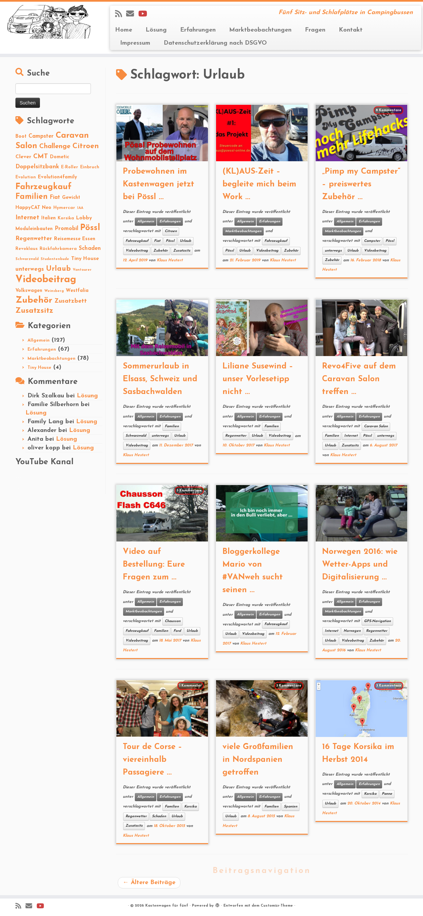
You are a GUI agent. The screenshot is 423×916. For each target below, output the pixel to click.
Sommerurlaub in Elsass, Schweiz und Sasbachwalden (160, 379)
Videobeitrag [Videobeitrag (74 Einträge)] (45, 280)
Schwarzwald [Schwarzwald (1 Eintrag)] (27, 259)
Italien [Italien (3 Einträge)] (48, 218)
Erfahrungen (198, 30)
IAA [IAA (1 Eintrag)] (80, 208)
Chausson (172, 621)
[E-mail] (132, 14)
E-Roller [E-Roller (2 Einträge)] (69, 167)
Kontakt (351, 30)
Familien (172, 426)
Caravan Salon (376, 426)
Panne (387, 794)
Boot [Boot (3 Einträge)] (21, 136)
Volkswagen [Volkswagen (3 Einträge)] (28, 290)
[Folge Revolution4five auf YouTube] (144, 14)
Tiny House (39, 367)
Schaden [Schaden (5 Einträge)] (90, 248)
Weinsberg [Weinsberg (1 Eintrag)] (54, 291)
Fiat (157, 241)
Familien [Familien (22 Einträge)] (31, 197)
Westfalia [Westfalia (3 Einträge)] (77, 290)
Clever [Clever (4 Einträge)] (23, 157)
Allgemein (39, 340)
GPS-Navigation (377, 621)
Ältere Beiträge (149, 882)
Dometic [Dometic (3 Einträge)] (59, 157)
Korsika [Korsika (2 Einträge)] (66, 218)
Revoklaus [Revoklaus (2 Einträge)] (26, 249)
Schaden (159, 816)
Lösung (156, 30)
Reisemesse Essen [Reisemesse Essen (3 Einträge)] (74, 239)
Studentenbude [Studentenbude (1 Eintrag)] (55, 259)
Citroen (171, 231)
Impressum (135, 43)
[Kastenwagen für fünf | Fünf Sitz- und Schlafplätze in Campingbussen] (49, 22)
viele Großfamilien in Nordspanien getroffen (257, 760)
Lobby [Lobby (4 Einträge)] (84, 218)
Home (123, 30)
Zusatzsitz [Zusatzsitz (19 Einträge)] (34, 311)
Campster (372, 241)
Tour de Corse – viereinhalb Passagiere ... (152, 760)
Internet (351, 436)
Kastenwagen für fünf (166, 906)
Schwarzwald (135, 436)
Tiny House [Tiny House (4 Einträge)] (85, 258)
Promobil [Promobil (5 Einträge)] (66, 228)
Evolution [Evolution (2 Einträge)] (25, 177)
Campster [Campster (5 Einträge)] (41, 136)
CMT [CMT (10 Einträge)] (40, 156)
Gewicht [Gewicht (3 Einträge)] (71, 197)
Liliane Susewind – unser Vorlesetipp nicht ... (257, 379)
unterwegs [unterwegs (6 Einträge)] (29, 269)
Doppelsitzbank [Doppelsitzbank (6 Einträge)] (37, 167)
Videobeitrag (136, 251)
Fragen (315, 30)
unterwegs (333, 251)
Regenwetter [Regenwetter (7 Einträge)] (33, 239)
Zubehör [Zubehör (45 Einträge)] (33, 300)
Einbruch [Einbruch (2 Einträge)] (89, 167)
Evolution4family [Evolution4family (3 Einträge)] (57, 177)
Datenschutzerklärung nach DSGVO (215, 43)
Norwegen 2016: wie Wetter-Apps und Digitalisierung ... (360, 564)
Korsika (190, 807)
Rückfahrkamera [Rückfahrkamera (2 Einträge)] (58, 249)
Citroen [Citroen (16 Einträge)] (85, 146)
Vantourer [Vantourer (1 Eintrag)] (82, 270)
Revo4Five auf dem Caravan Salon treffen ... (359, 379)
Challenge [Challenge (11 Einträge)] (54, 146)
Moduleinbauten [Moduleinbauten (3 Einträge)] (34, 228)
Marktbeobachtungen (260, 30)
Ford (177, 631)
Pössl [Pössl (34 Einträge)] (90, 228)
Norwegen (352, 631)
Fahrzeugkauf (137, 241)
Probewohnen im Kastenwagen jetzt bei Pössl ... (158, 184)
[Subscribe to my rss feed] (120, 14)
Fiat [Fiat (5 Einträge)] (55, 197)
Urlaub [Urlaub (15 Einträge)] (58, 268)
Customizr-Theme (277, 906)
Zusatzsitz (181, 251)
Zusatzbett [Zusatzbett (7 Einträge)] (70, 301)
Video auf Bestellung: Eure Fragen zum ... (154, 564)
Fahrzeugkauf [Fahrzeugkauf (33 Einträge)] (43, 187)
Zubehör (160, 251)
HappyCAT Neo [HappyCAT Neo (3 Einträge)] (33, 207)
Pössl (170, 241)
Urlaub (185, 241)
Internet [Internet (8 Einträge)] (27, 218)
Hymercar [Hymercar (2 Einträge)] (64, 208)
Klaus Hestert (170, 260)
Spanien (290, 807)
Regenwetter (235, 436)
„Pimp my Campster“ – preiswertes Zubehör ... (361, 184)
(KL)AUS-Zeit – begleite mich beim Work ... (259, 184)
